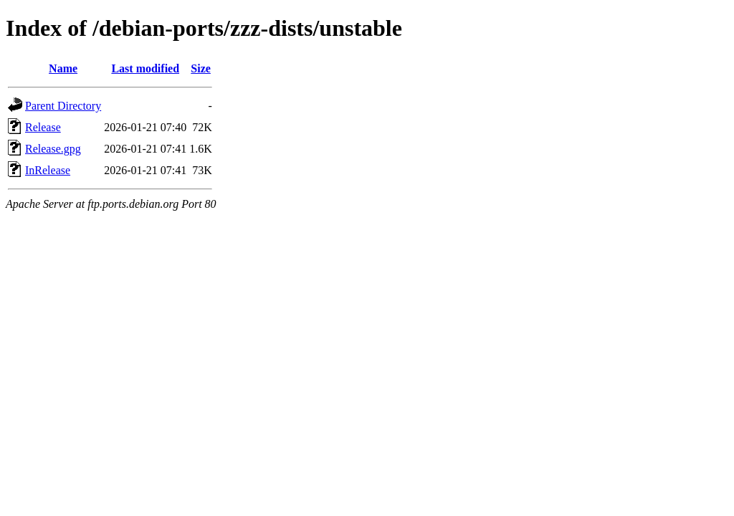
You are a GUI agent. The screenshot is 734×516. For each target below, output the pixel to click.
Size (201, 68)
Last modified (145, 68)
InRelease (47, 170)
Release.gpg (53, 149)
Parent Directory (63, 106)
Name (63, 68)
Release (43, 127)
